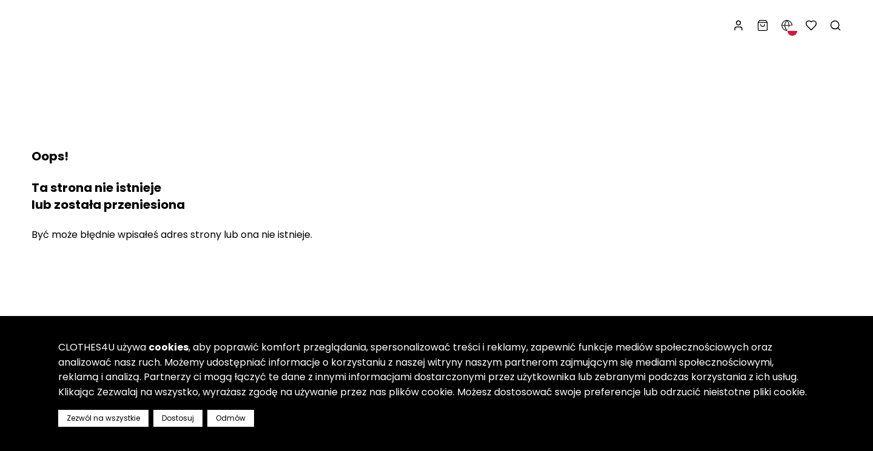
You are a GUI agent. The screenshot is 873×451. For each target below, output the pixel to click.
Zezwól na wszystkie (103, 418)
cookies (169, 347)
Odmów (231, 418)
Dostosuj (178, 418)
